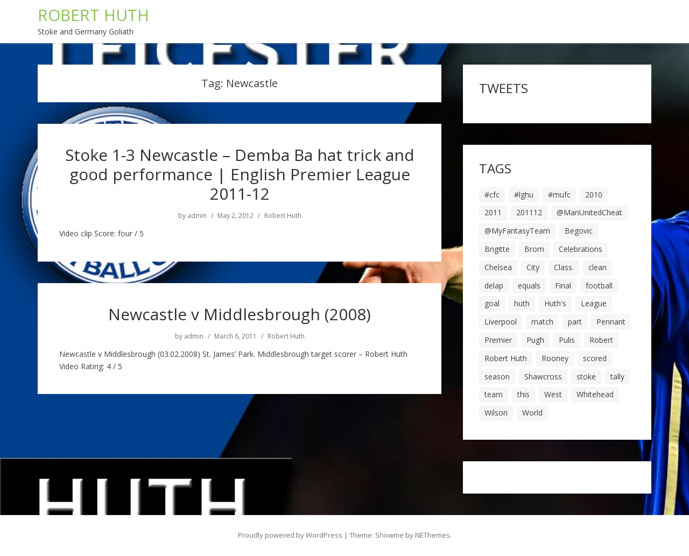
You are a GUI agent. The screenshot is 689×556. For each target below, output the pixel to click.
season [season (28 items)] (497, 376)
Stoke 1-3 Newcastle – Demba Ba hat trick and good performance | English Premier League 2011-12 (239, 174)
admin (197, 216)
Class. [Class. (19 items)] (564, 267)
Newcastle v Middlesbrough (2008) (239, 314)
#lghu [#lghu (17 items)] (523, 194)
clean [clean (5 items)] (597, 267)
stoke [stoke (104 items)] (586, 376)
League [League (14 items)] (594, 303)
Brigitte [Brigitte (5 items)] (497, 249)
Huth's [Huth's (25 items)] (555, 303)
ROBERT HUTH (93, 15)
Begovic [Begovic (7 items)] (579, 231)
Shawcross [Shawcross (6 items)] (543, 376)
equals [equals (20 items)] (529, 285)
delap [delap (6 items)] (493, 285)
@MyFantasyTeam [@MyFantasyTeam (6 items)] (517, 231)
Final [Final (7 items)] (563, 285)
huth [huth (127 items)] (522, 303)
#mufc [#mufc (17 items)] (559, 194)
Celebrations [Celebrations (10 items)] (580, 249)
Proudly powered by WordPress (290, 535)
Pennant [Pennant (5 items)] (610, 321)
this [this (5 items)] (523, 394)
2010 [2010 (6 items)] (593, 194)
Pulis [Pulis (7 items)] (567, 340)
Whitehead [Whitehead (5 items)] (595, 394)
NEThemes (432, 535)
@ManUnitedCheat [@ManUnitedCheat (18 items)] (589, 212)
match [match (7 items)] (542, 321)
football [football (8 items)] (599, 285)
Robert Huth (282, 216)
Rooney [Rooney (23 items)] (555, 358)
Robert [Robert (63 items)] (601, 340)
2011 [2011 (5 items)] (493, 212)
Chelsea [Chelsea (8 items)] (498, 267)
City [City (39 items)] (532, 267)
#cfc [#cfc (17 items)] (492, 194)
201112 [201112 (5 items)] (529, 212)
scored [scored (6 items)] (595, 358)
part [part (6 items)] (575, 321)
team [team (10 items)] (493, 394)
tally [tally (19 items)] (617, 376)
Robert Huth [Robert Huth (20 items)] (505, 358)
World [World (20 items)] (532, 412)
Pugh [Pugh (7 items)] (535, 340)
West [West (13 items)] (553, 394)
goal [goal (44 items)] (492, 303)
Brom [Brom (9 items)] (534, 249)
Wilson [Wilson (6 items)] (496, 412)
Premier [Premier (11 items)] (498, 340)
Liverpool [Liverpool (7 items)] (500, 321)
